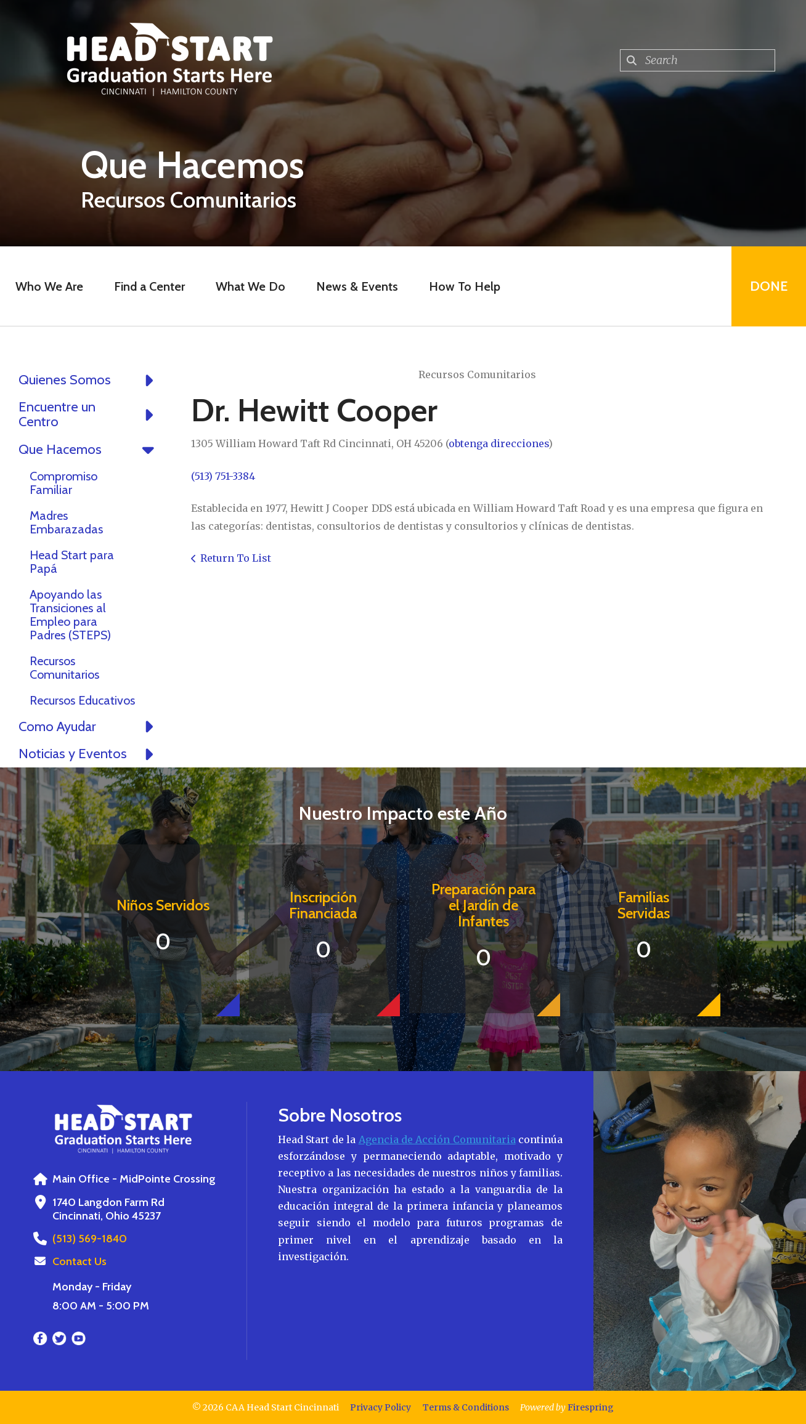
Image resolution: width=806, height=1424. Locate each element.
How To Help (464, 286)
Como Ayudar (89, 726)
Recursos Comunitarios (64, 667)
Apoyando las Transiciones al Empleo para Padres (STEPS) (70, 614)
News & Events (357, 286)
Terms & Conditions (466, 1407)
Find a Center (149, 286)
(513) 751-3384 (223, 476)
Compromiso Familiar (63, 483)
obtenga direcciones (498, 443)
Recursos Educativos (82, 700)
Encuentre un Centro (89, 414)
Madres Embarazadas (66, 522)
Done (769, 286)
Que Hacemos (89, 449)
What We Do (250, 286)
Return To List (235, 558)
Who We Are (49, 286)
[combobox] (697, 60)
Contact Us (79, 1261)
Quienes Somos (89, 380)
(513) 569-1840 (89, 1238)
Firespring (591, 1407)
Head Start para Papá (72, 562)
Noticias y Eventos (89, 753)
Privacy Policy (380, 1407)
